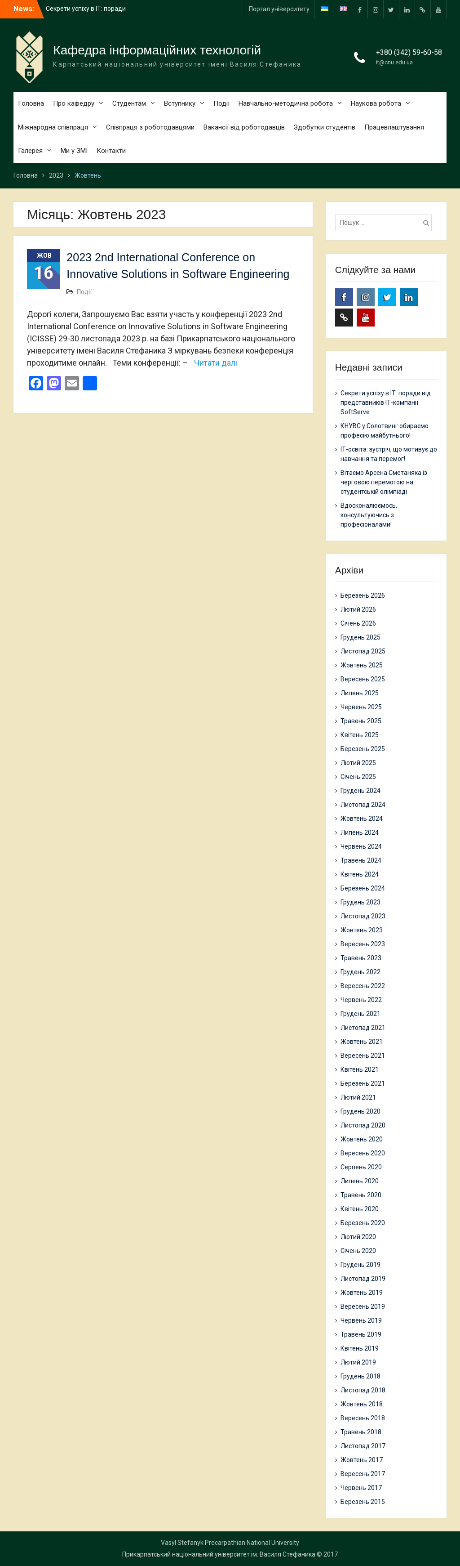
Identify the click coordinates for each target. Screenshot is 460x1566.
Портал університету (279, 9)
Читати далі (215, 362)
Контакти (111, 151)
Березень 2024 (363, 888)
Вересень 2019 (363, 1306)
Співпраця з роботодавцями (150, 127)
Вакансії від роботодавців (244, 127)
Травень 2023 (361, 958)
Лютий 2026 (358, 609)
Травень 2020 (361, 1195)
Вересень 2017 (363, 1473)
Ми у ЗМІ (74, 151)
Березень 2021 (363, 1083)
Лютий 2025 (358, 762)
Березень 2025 (363, 748)
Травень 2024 (361, 860)
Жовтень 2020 (362, 1139)
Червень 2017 (361, 1487)
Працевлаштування (394, 127)
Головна (31, 103)
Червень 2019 (361, 1320)
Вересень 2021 (363, 1055)
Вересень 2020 (363, 1153)
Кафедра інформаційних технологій (157, 50)
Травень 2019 (361, 1334)
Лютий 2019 (358, 1362)
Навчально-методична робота (286, 103)
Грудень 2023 (360, 902)
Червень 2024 (361, 846)
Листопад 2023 (363, 916)
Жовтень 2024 (362, 818)
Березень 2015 (363, 1501)
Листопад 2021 (363, 1027)
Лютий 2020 (358, 1236)
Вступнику (179, 103)
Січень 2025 (358, 776)
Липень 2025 (360, 693)
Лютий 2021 (358, 1097)
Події (221, 103)
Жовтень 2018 (362, 1404)
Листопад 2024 (363, 804)
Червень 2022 (361, 999)
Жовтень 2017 (362, 1459)
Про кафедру (73, 103)
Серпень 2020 (361, 1167)
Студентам (129, 103)
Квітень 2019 (360, 1348)
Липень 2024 (360, 832)
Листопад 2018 (363, 1390)
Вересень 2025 (363, 679)
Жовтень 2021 (362, 1041)
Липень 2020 (360, 1181)
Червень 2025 (361, 707)
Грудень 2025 (360, 637)
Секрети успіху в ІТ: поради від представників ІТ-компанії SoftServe (386, 402)
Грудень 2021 (360, 1013)
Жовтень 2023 (362, 930)
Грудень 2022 (360, 971)
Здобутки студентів (324, 127)
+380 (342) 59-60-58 (409, 52)
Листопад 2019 (363, 1278)
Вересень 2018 (363, 1418)
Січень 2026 (358, 623)
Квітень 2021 (360, 1069)
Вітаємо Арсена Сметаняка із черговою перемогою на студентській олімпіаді (384, 482)
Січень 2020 (358, 1250)
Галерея (30, 151)
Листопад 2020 (363, 1125)
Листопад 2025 (363, 651)
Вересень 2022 (363, 985)
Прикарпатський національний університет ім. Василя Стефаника (218, 1554)
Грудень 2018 (360, 1376)
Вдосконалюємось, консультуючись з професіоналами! (369, 515)
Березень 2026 (363, 595)
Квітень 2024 (360, 874)
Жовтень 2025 (362, 665)
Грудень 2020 (360, 1111)
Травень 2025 (361, 721)
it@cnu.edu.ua (394, 62)
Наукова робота (376, 103)
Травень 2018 (361, 1432)
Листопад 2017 (363, 1446)
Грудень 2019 (360, 1264)
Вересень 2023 (363, 944)
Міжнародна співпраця (53, 127)
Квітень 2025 (360, 734)
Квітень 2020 (360, 1209)
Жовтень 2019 (362, 1292)
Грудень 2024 (360, 790)
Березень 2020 (363, 1222)
